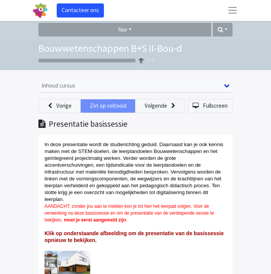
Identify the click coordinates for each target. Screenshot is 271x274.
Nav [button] (122, 29)
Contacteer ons (80, 10)
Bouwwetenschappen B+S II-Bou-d (110, 48)
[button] (223, 30)
